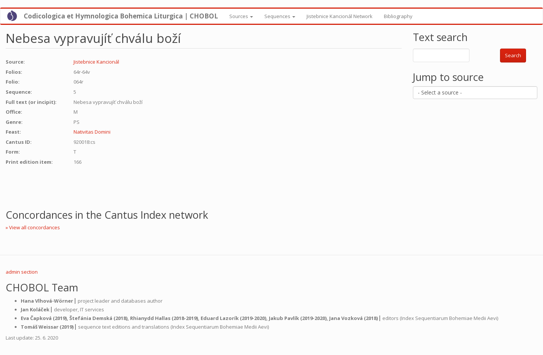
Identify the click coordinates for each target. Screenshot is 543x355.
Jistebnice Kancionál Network (340, 16)
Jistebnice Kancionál (96, 61)
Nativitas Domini (92, 131)
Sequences (279, 16)
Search (513, 55)
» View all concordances (33, 227)
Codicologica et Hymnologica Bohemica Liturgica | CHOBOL (121, 16)
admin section (22, 271)
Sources (241, 16)
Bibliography (398, 16)
